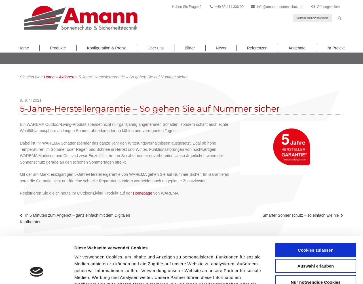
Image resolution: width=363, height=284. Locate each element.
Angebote (296, 48)
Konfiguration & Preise (106, 48)
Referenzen (257, 48)
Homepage (142, 193)
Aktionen (66, 77)
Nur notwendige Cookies (316, 241)
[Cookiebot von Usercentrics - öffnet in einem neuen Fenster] (37, 273)
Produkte (58, 48)
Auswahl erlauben (315, 225)
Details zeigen (301, 272)
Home (23, 48)
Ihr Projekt (336, 48)
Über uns (155, 48)
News (221, 48)
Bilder (190, 48)
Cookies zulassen (316, 208)
